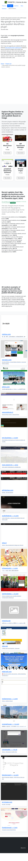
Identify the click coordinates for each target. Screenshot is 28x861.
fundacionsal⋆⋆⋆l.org (9, 834)
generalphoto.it (7, 418)
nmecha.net (6, 627)
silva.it (4, 549)
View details (7, 153)
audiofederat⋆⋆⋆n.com (10, 522)
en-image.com (7, 808)
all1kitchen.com (7, 496)
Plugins (10, 6)
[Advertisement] (14, 85)
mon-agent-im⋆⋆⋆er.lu (10, 471)
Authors (16, 6)
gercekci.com (6, 366)
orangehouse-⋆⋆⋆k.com (10, 730)
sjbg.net (5, 652)
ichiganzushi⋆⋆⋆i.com (10, 574)
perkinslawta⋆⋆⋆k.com (10, 600)
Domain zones (23, 851)
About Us (23, 854)
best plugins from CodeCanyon (13, 47)
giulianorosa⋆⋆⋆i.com (10, 705)
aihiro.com (6, 393)
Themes (4, 6)
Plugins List (8, 63)
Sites (22, 6)
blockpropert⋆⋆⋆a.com (10, 781)
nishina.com (6, 340)
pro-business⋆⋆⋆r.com (10, 444)
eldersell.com (7, 678)
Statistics (4, 8)
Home (2, 63)
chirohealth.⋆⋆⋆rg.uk (9, 756)
